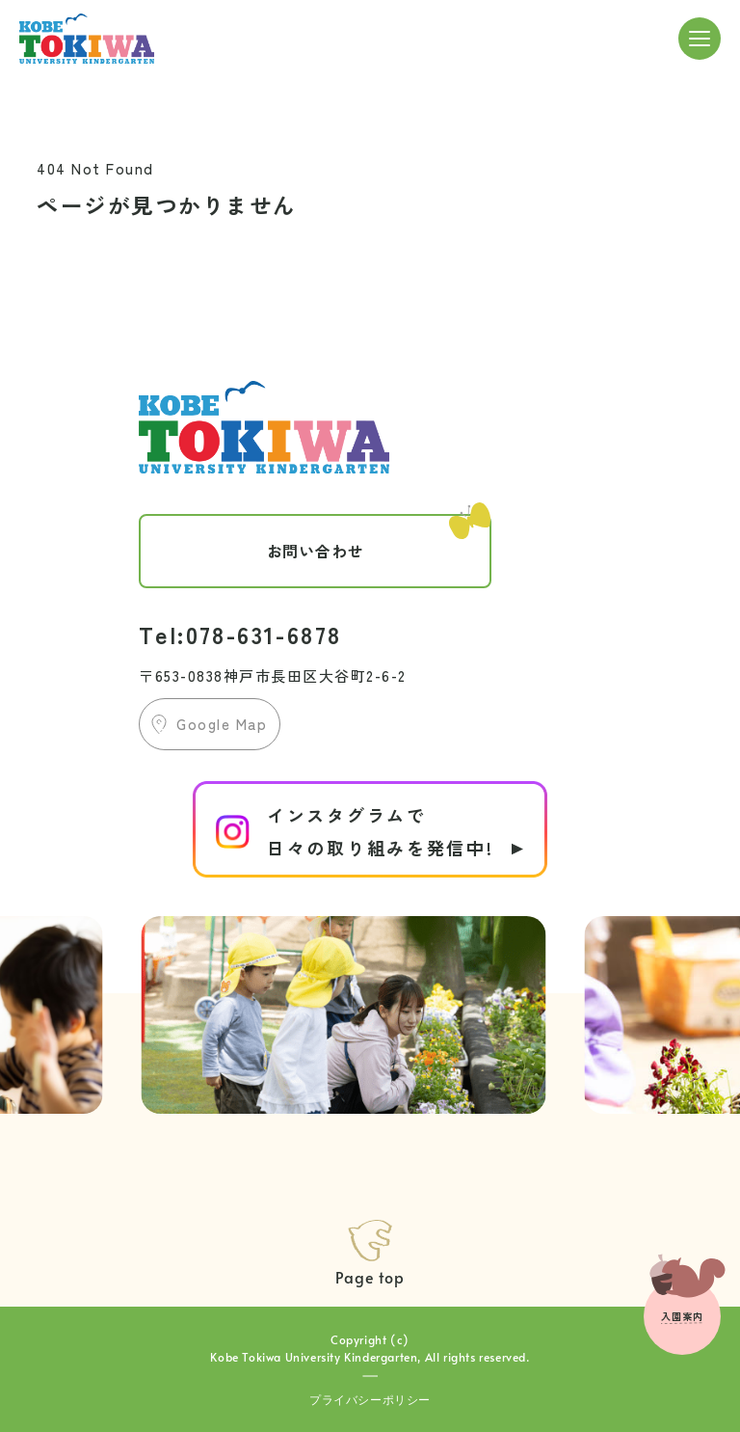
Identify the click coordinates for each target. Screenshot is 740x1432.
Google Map (221, 724)
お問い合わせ (378, 538)
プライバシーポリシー (370, 1399)
